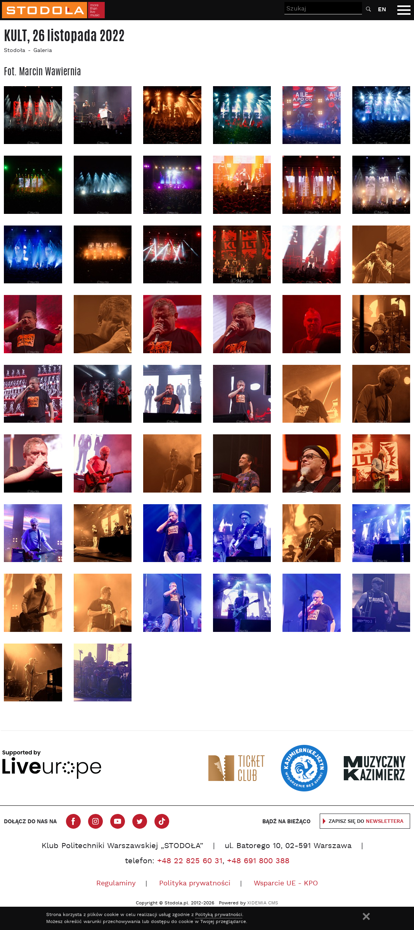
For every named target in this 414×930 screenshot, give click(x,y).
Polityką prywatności (218, 915)
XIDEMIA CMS (262, 903)
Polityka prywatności (194, 883)
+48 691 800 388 (258, 861)
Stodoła (14, 50)
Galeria (42, 50)
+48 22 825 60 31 (189, 861)
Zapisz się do (366, 821)
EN (382, 9)
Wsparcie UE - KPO (286, 883)
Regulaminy (116, 883)
